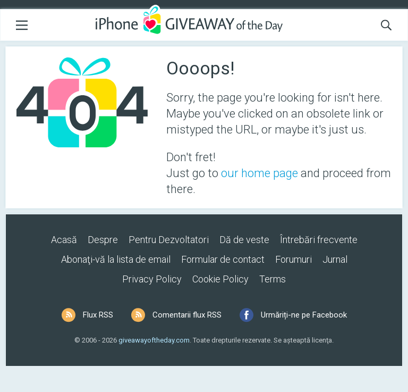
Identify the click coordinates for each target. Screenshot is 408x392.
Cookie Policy (220, 279)
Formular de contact (223, 259)
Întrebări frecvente (319, 239)
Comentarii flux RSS (187, 315)
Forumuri (293, 259)
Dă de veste (244, 239)
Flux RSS (98, 315)
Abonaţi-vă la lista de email (116, 259)
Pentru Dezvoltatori (169, 239)
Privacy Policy (152, 279)
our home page (259, 173)
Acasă (64, 239)
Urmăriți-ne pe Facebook (304, 315)
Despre (103, 239)
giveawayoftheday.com (154, 340)
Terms (272, 279)
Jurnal (334, 259)
